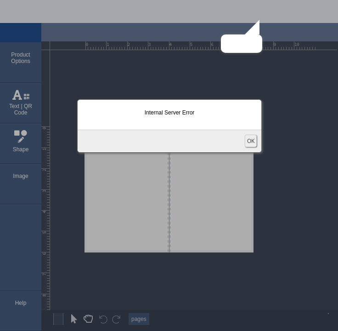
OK (250, 141)
